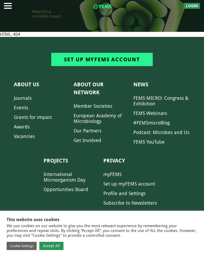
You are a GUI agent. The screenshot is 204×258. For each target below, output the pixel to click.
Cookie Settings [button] (21, 246)
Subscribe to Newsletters (130, 203)
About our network (89, 88)
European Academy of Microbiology (98, 118)
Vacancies (24, 136)
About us (26, 84)
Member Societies (93, 106)
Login (192, 6)
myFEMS (112, 174)
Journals (23, 98)
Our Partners (87, 131)
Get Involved (87, 140)
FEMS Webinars (150, 113)
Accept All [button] (51, 246)
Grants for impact (33, 117)
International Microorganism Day (65, 177)
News (140, 84)
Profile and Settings (124, 193)
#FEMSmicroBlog (151, 123)
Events (21, 107)
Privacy (114, 160)
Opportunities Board (66, 189)
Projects (56, 160)
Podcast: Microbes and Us (161, 132)
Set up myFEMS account (102, 59)
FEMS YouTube (149, 142)
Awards (22, 127)
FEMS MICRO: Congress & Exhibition (161, 100)
